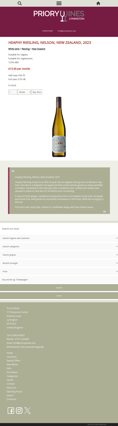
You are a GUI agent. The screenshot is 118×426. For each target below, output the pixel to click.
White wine (13, 48)
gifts (9, 368)
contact (10, 383)
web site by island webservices (97, 424)
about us (11, 387)
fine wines (12, 372)
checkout (11, 399)
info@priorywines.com (67, 31)
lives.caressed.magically (32, 346)
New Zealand (38, 48)
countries (12, 356)
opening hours (14, 391)
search (10, 395)
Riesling (26, 48)
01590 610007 (47, 31)
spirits (10, 379)
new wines (12, 364)
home (10, 352)
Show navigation (59, 3)
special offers (14, 360)
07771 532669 (22, 339)
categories (12, 376)
